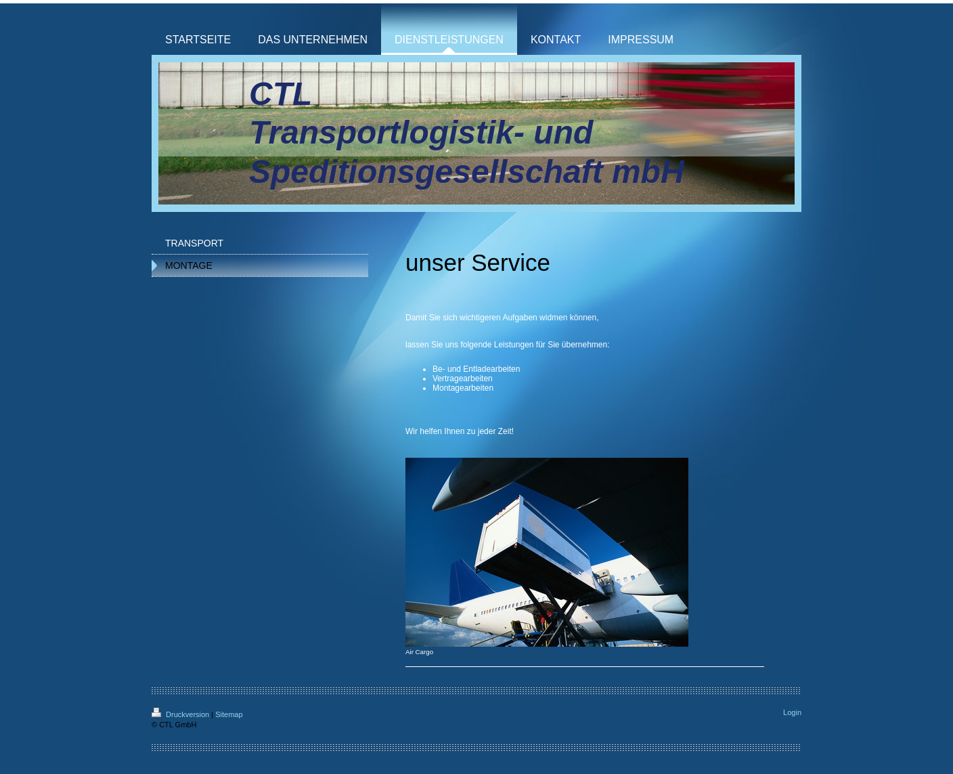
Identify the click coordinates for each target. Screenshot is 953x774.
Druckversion (181, 714)
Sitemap (228, 714)
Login (792, 712)
